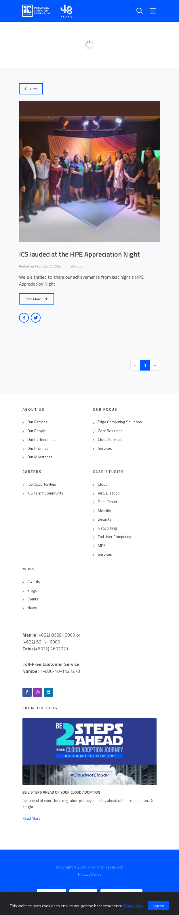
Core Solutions (110, 431)
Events (32, 599)
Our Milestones (40, 457)
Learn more (134, 906)
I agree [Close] (158, 906)
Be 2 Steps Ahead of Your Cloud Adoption (61, 792)
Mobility (104, 510)
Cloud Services (110, 439)
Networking (107, 528)
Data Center (107, 502)
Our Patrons (37, 422)
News (32, 608)
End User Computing (115, 537)
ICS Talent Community (45, 493)
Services (105, 448)
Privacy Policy (89, 874)
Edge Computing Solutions (120, 422)
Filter (30, 89)
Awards (33, 581)
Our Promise (37, 448)
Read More (36, 299)
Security (104, 519)
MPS (102, 545)
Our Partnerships (41, 439)
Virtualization (109, 493)
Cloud (102, 484)
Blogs (32, 590)
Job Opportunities (41, 484)
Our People (36, 431)
